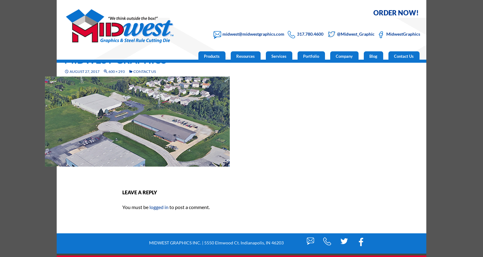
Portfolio (311, 56)
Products (212, 56)
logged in (158, 207)
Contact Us (404, 56)
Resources (245, 56)
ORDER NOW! (396, 13)
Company (344, 56)
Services (278, 56)
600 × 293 (116, 71)
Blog (373, 56)
